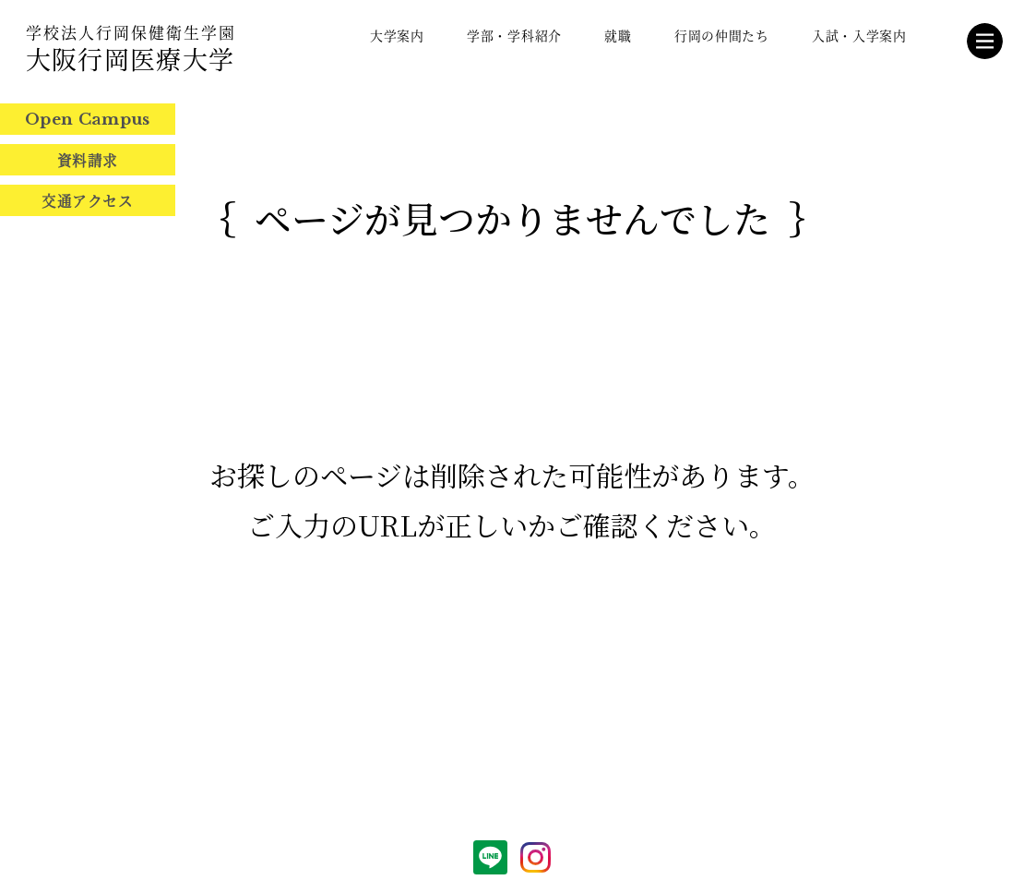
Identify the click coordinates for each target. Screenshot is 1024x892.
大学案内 (397, 35)
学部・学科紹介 (514, 35)
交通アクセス (87, 200)
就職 (617, 35)
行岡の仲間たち (721, 35)
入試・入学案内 (859, 35)
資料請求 (87, 160)
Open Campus (87, 119)
